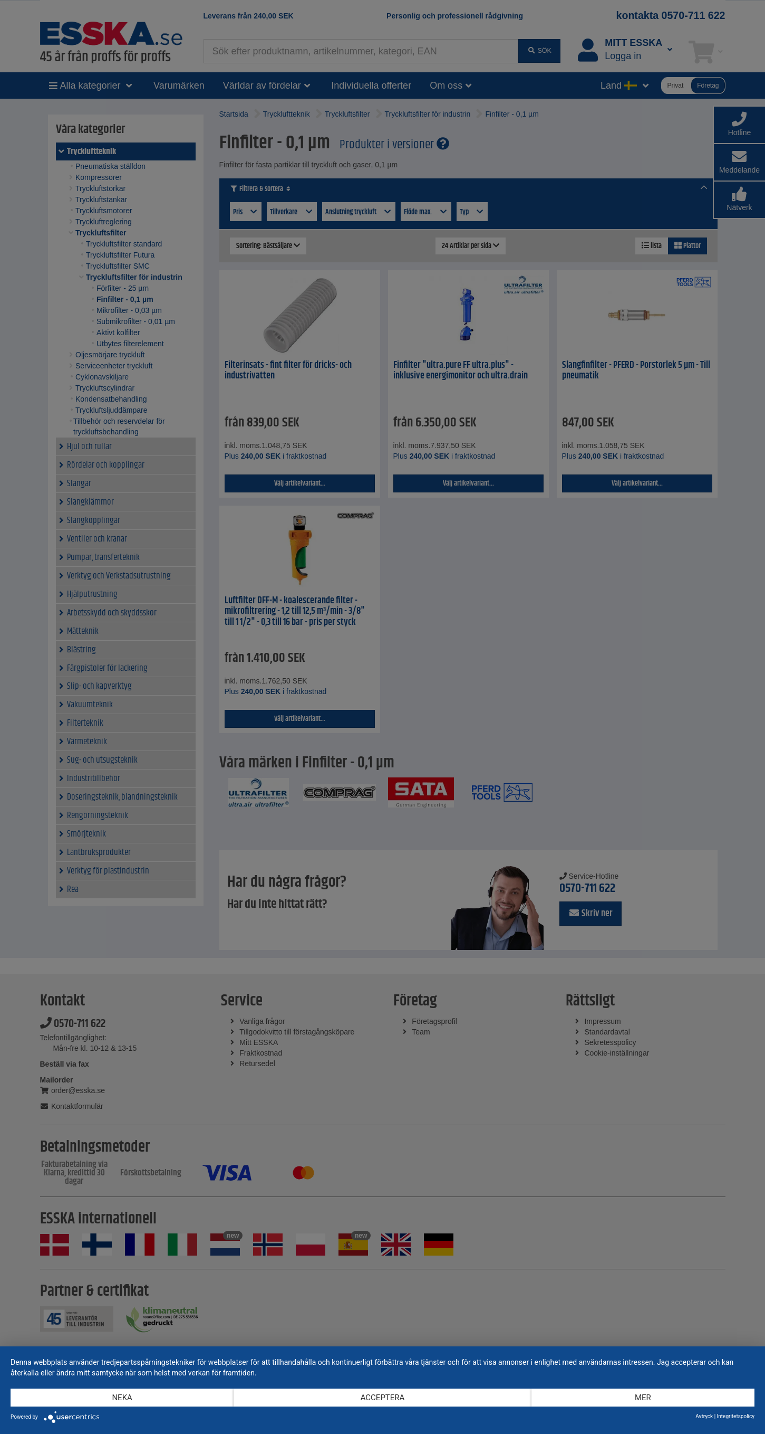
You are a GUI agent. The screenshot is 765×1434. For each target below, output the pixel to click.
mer (643, 1397)
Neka (122, 1397)
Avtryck (704, 1416)
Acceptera (383, 1397)
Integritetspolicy (735, 1416)
